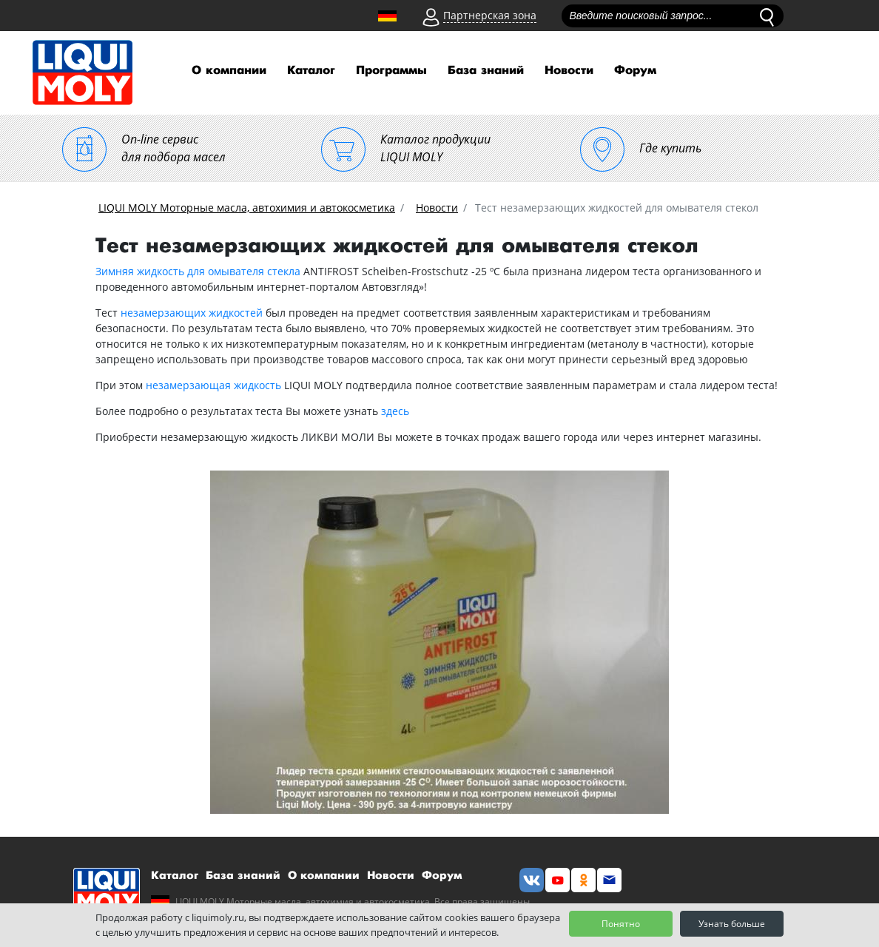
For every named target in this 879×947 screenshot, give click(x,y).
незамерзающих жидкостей (192, 313)
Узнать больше (731, 923)
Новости (569, 70)
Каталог (311, 70)
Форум (635, 70)
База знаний (486, 70)
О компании (229, 70)
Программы (391, 70)
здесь (395, 411)
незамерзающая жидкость (213, 385)
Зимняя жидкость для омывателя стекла (197, 271)
